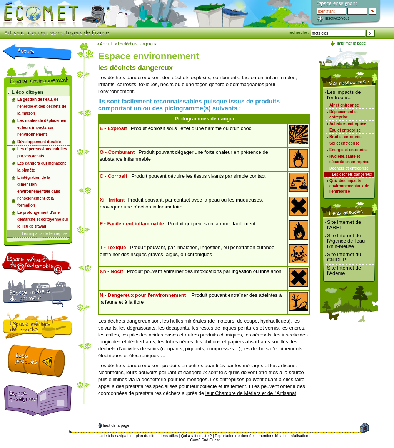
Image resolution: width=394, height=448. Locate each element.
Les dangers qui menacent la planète (41, 166)
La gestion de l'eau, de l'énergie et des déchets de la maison (41, 106)
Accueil (106, 44)
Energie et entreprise (348, 150)
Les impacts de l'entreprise (45, 233)
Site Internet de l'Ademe (344, 270)
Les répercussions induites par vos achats (42, 152)
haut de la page (116, 425)
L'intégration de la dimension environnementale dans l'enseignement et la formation (38, 191)
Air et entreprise (344, 105)
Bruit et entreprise (345, 137)
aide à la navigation (115, 436)
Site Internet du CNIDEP (344, 257)
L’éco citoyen (27, 92)
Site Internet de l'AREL (344, 224)
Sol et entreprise (344, 143)
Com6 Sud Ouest (205, 440)
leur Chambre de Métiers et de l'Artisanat (250, 393)
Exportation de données (235, 436)
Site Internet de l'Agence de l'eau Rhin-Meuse (346, 241)
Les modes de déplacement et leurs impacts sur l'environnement (42, 127)
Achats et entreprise (347, 124)
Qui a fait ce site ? (196, 436)
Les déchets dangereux (352, 174)
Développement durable (39, 142)
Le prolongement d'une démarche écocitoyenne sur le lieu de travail (42, 219)
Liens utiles (168, 436)
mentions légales (273, 436)
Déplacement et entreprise (343, 114)
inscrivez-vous (337, 18)
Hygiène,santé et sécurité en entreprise (349, 159)
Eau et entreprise (345, 130)
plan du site (145, 436)
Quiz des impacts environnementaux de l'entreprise (349, 185)
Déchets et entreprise (349, 168)
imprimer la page (351, 43)
